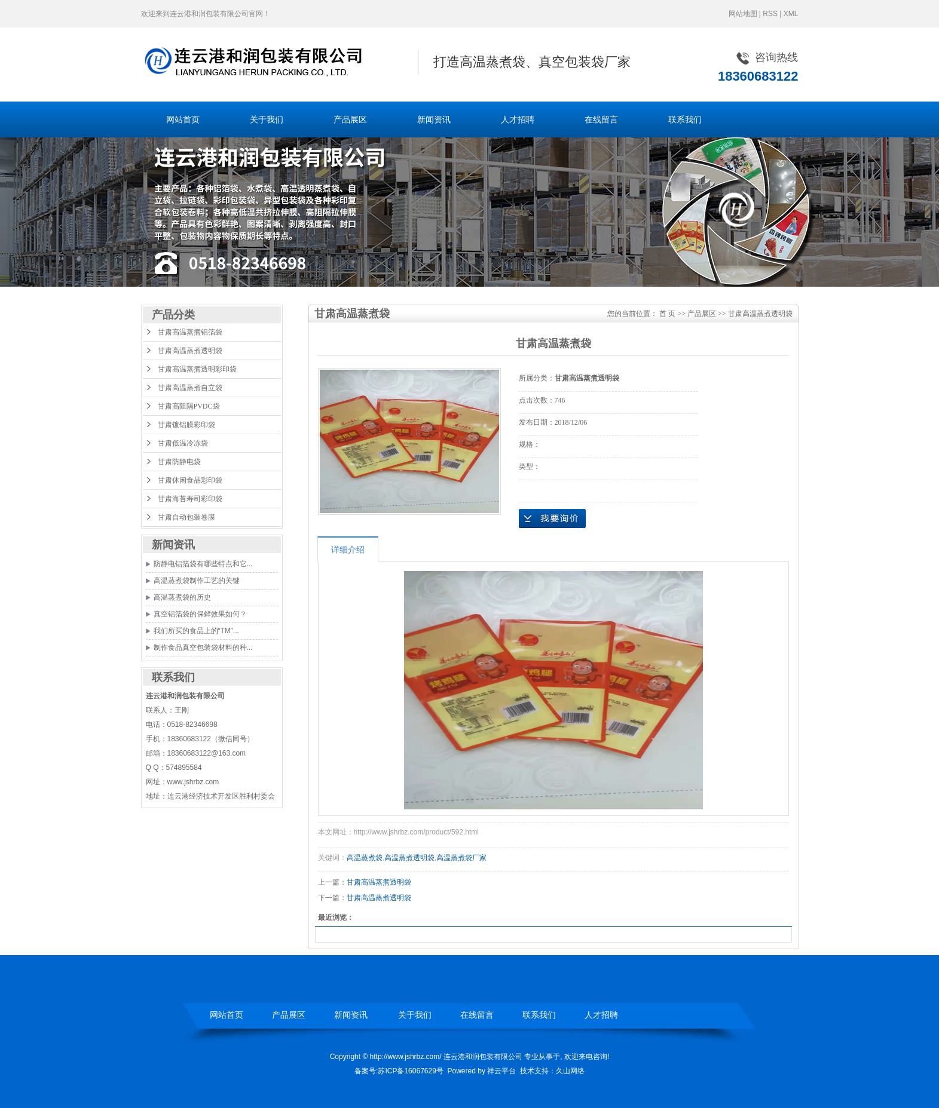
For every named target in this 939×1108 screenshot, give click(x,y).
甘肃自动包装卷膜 (186, 517)
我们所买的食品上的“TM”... (196, 631)
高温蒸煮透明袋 (409, 858)
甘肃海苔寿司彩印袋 (190, 499)
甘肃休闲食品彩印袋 (190, 480)
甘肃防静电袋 (179, 462)
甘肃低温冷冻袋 (183, 443)
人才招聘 (517, 119)
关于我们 (266, 119)
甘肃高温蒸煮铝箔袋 (190, 332)
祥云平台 (501, 1071)
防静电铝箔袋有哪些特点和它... (203, 564)
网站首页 (183, 119)
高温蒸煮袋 (365, 858)
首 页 (667, 313)
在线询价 (552, 518)
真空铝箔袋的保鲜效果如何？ (200, 614)
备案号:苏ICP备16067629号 (398, 1071)
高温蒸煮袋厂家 (461, 858)
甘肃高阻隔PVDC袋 (189, 406)
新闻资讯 (434, 119)
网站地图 (743, 14)
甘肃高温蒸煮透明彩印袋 (197, 369)
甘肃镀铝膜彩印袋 (186, 425)
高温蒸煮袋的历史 (182, 597)
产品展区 (350, 119)
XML (791, 14)
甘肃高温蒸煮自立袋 (190, 387)
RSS (770, 14)
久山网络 (570, 1071)
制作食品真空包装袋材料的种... (203, 647)
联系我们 (685, 119)
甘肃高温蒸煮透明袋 (190, 350)
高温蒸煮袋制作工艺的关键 (197, 580)
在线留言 (601, 119)
